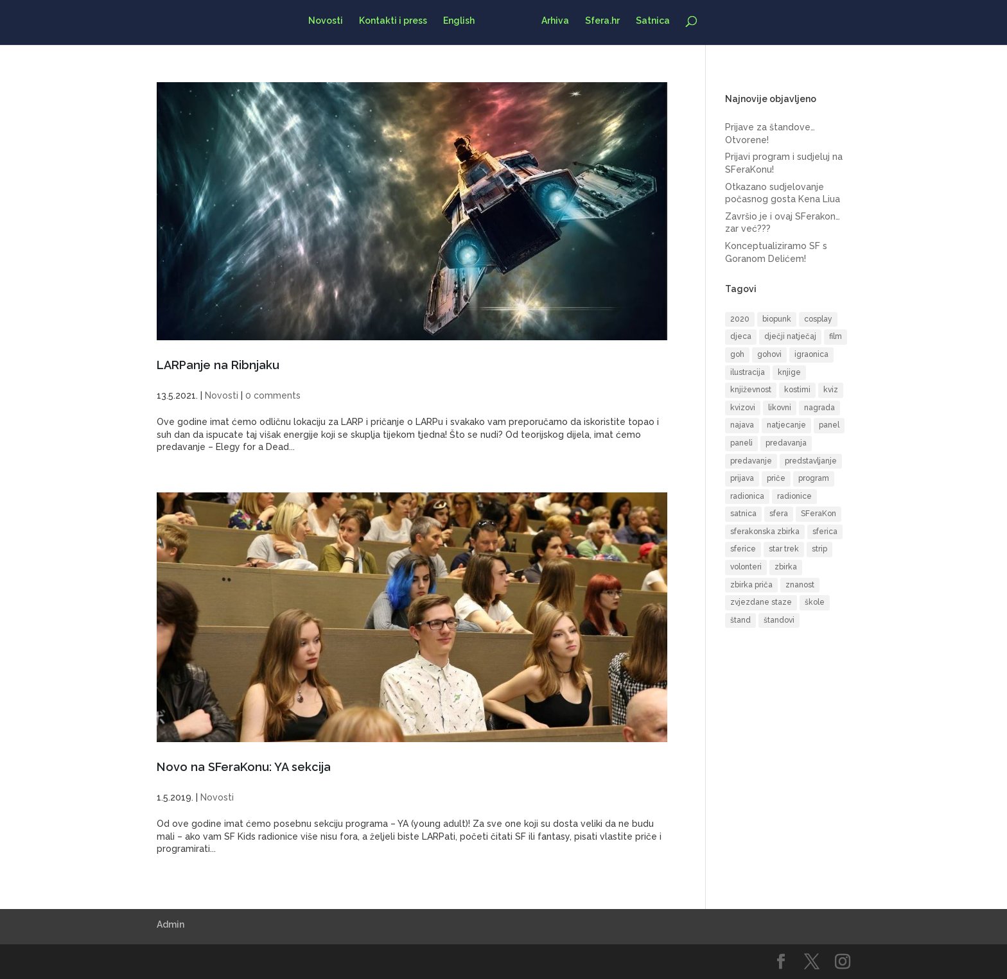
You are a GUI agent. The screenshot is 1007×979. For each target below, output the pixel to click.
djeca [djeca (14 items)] (740, 336)
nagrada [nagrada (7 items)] (819, 407)
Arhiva (551, 21)
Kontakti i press (397, 21)
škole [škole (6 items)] (815, 602)
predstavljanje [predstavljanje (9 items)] (811, 460)
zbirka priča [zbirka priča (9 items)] (751, 584)
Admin (170, 924)
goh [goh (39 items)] (737, 354)
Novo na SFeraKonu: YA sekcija (244, 767)
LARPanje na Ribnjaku (218, 365)
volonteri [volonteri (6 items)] (746, 566)
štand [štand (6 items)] (740, 620)
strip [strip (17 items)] (819, 548)
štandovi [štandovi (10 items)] (779, 620)
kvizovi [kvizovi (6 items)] (742, 407)
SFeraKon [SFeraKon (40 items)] (818, 513)
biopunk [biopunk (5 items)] (776, 319)
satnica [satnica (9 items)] (743, 513)
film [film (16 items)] (835, 336)
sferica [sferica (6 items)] (824, 531)
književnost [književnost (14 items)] (750, 389)
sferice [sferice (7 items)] (743, 548)
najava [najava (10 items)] (742, 424)
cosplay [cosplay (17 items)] (818, 319)
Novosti (329, 21)
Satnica (649, 21)
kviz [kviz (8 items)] (830, 389)
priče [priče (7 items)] (776, 478)
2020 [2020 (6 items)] (739, 319)
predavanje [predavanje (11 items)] (751, 460)
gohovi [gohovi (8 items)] (769, 354)
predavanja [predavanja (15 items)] (786, 442)
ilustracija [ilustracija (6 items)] (747, 372)
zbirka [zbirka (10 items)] (786, 566)
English (462, 21)
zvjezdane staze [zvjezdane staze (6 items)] (761, 602)
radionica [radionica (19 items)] (747, 496)
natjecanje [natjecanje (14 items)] (786, 424)
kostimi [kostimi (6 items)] (797, 389)
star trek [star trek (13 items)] (784, 548)
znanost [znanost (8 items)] (799, 584)
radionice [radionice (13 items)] (794, 496)
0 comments (273, 395)
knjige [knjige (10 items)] (789, 372)
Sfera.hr (598, 21)
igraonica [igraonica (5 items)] (811, 354)
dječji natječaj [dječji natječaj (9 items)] (790, 336)
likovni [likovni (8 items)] (779, 407)
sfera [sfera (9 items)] (778, 513)
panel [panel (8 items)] (829, 424)
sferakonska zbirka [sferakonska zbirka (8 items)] (765, 531)
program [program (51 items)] (813, 478)
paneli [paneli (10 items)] (741, 442)
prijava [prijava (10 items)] (742, 478)
